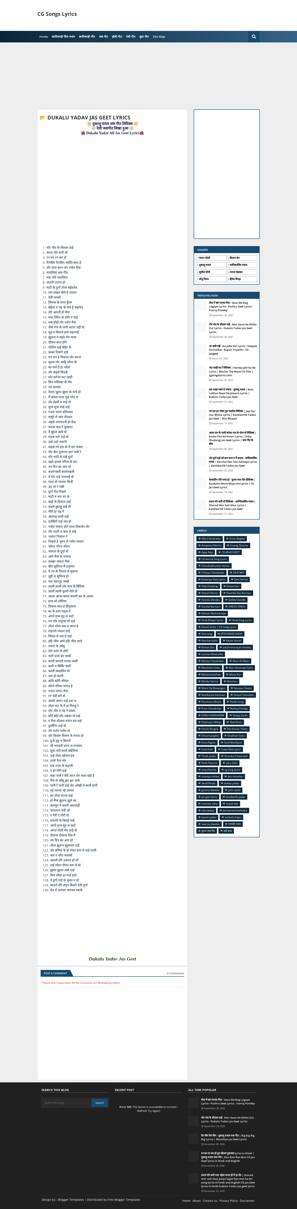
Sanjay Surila (240, 715)
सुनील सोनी (204, 272)
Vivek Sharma (209, 763)
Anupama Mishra (211, 545)
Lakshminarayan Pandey (237, 647)
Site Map (159, 37)
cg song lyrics (232, 769)
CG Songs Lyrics (57, 13)
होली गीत (117, 37)
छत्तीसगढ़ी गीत (87, 37)
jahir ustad (234, 790)
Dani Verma (241, 579)
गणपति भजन (234, 824)
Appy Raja (207, 552)
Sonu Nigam (209, 742)
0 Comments (175, 973)
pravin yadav (209, 817)
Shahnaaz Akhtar (211, 722)
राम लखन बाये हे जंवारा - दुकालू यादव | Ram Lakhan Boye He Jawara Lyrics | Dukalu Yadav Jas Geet (231, 393)
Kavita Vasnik (233, 640)
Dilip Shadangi (210, 586)
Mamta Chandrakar (213, 661)
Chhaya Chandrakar (213, 572)
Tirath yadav (209, 756)
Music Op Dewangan (213, 688)
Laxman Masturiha (212, 654)
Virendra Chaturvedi (236, 756)
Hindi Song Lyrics (242, 620)
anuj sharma (209, 769)
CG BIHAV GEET (231, 552)
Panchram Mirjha (211, 701)
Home (43, 37)
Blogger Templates (71, 1200)
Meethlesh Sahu (211, 667)
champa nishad (210, 776)
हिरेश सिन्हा (235, 279)
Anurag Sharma (239, 545)
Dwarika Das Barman (238, 593)
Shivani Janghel (210, 735)
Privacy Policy (228, 1201)
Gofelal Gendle (236, 600)
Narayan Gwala (243, 688)
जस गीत (103, 37)
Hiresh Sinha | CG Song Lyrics (219, 627)
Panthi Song (237, 701)
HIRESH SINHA (237, 606)
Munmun (232, 681)
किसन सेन (235, 258)
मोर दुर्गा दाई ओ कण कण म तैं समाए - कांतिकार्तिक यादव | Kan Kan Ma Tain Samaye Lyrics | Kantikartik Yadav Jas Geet (233, 461)
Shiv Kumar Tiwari (237, 729)
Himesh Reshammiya (214, 613)
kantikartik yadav (235, 797)
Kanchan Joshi (209, 640)
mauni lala (232, 803)
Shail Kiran (236, 722)
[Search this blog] (67, 1103)
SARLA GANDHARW (213, 715)
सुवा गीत (144, 37)
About (196, 1201)
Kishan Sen (208, 647)
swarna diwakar (211, 824)
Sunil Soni (207, 749)
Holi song (207, 633)
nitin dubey (208, 810)
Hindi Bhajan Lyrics (212, 620)
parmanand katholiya (235, 810)
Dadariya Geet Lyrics (213, 579)
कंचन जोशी (204, 258)
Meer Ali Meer (241, 661)
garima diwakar (210, 790)
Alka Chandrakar (211, 538)
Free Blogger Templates (124, 1200)
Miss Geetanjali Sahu (241, 667)
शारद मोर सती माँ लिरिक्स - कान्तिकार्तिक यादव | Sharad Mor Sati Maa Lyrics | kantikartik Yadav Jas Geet (232, 505)
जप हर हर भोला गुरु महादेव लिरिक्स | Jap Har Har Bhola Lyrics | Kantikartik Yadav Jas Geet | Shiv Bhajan (232, 414)
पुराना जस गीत (208, 831)
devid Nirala (208, 783)
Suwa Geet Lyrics (231, 749)
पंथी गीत (130, 37)
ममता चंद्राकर (236, 272)
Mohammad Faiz (211, 674)
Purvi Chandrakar (212, 708)
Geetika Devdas (211, 600)
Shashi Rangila (210, 729)
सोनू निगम (204, 279)
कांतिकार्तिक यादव (238, 265)
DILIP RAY (238, 572)
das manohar (235, 776)
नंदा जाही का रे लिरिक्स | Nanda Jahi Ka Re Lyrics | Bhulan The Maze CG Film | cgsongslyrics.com (232, 371)
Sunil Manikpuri (233, 742)
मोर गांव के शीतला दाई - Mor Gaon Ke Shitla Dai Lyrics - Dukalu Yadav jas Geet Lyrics (233, 328)
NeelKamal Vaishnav (213, 695)
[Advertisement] (189, 15)
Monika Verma (210, 681)
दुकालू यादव (205, 265)
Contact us (210, 1201)
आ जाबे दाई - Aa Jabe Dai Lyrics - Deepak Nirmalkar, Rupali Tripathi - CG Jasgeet (233, 349)
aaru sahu (231, 763)
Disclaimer (247, 1201)
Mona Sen (235, 674)
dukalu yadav (231, 783)
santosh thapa (233, 817)
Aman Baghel (237, 538)
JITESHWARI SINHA (231, 633)
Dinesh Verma (210, 593)
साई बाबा (228, 831)
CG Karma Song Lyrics (214, 559)
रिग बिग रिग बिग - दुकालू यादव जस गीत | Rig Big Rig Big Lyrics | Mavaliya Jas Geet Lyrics (228, 1137)
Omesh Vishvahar (244, 695)
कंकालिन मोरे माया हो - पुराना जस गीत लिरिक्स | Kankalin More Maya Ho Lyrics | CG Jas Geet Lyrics (232, 483)
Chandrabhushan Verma (216, 566)
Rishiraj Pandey (239, 708)
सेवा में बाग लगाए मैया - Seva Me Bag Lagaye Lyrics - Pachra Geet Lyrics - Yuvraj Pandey (231, 306)
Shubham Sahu (236, 735)
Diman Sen (233, 586)
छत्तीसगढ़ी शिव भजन (63, 37)
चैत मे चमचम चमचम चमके (66, 890)
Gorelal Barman (211, 606)
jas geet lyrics (209, 797)
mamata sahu (209, 803)
